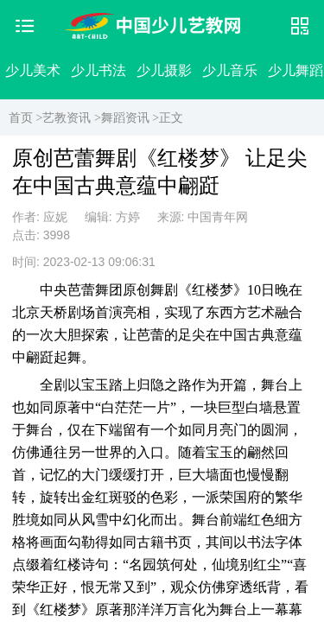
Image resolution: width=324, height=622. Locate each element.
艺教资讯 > (71, 117)
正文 (171, 117)
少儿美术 (32, 70)
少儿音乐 (229, 70)
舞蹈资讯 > (130, 117)
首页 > (25, 117)
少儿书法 (98, 70)
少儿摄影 (164, 70)
